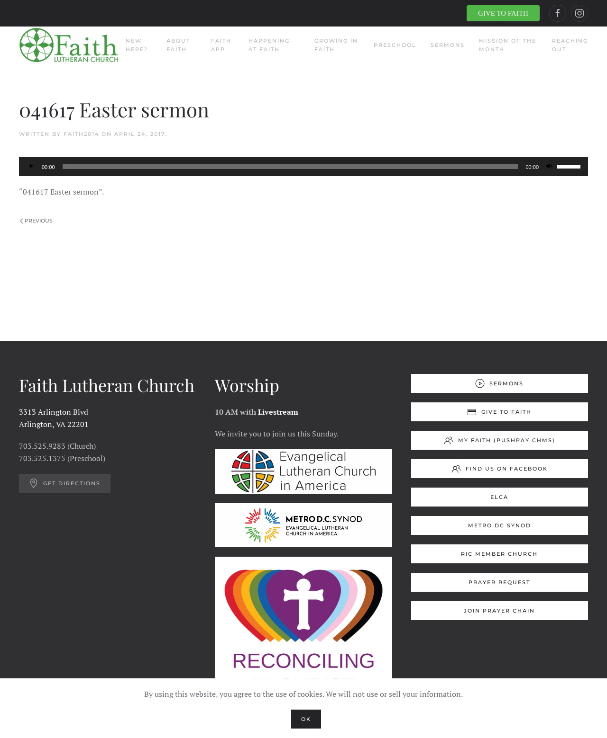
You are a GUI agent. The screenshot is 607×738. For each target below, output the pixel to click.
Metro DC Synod (499, 525)
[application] (303, 166)
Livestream (278, 412)
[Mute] (549, 166)
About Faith (178, 45)
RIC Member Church (499, 554)
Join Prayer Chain (499, 610)
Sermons (448, 45)
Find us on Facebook (499, 468)
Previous (36, 220)
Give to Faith (499, 412)
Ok (306, 719)
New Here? (137, 45)
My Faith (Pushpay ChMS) (499, 440)
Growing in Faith (336, 45)
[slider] (290, 166)
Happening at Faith (269, 45)
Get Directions (65, 483)
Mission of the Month (507, 45)
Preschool (395, 45)
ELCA (499, 497)
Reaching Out (570, 45)
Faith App (221, 45)
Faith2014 (81, 134)
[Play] (31, 166)
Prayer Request (499, 582)
